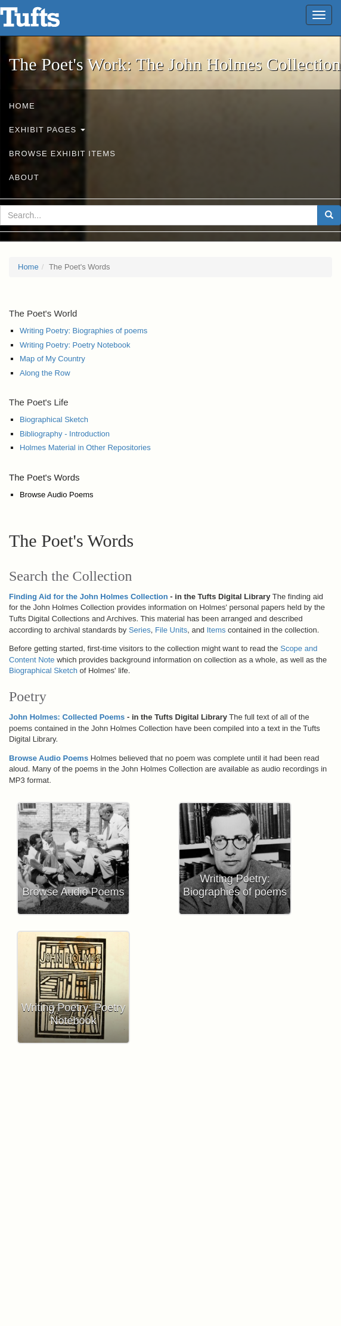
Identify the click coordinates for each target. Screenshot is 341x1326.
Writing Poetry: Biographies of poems (83, 330)
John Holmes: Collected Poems (67, 716)
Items (216, 629)
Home (22, 105)
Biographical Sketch (54, 419)
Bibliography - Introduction (65, 433)
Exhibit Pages (47, 129)
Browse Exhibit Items (62, 153)
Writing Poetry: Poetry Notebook (75, 344)
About (24, 177)
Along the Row (45, 372)
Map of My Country (52, 358)
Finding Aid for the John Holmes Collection (88, 596)
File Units (171, 629)
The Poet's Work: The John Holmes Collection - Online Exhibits (44, 21)
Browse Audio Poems (57, 494)
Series (140, 629)
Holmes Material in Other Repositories (85, 447)
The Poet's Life (39, 402)
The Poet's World (43, 313)
